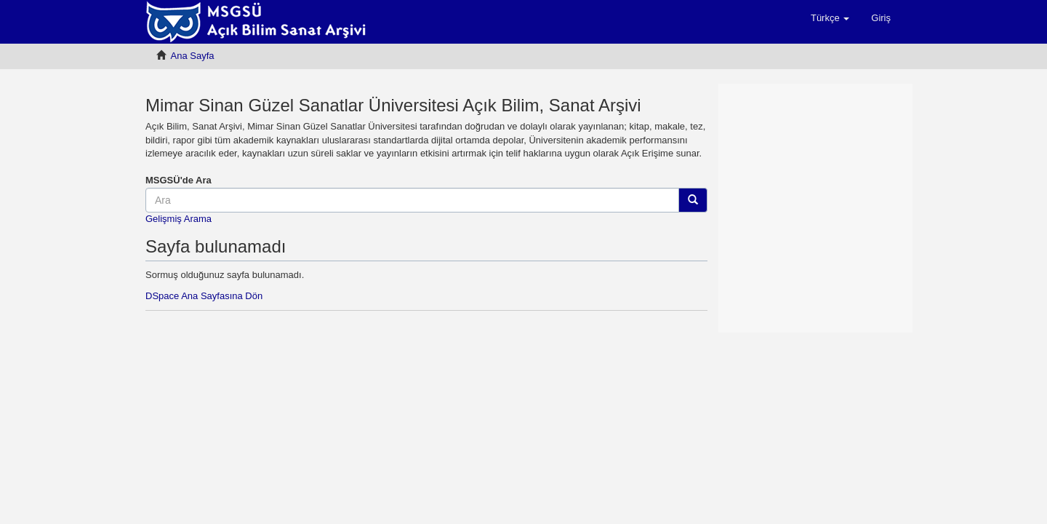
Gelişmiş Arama (178, 218)
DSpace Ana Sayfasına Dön (203, 295)
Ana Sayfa (192, 55)
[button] (830, 18)
